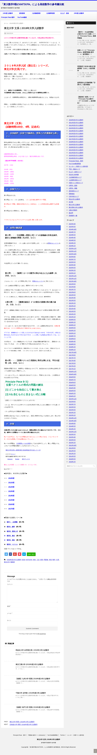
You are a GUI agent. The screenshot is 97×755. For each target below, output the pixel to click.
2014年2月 (72, 429)
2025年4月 (72, 224)
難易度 (12, 562)
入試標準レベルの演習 (23, 443)
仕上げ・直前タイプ (75, 172)
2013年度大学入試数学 (76, 128)
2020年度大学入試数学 (76, 147)
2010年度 (11, 478)
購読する (70, 23)
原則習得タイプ (74, 191)
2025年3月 (72, 227)
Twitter (62, 735)
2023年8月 (72, 257)
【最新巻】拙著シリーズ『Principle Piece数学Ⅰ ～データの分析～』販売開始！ (86, 100)
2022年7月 (72, 289)
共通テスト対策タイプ (76, 183)
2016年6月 (72, 382)
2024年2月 (72, 243)
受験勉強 (71, 194)
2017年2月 (72, 366)
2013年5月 (72, 434)
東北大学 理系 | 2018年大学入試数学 (22, 722)
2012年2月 (72, 453)
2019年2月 (72, 330)
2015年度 (11, 500)
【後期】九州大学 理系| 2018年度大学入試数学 (33, 679)
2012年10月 (72, 445)
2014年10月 (72, 421)
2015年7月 (72, 404)
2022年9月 (72, 284)
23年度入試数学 (79, 13)
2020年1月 (72, 325)
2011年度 (11, 482)
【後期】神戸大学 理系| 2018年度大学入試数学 (33, 707)
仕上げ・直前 (64, 13)
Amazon (10, 459)
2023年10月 (72, 254)
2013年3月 (72, 440)
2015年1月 (72, 415)
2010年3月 (72, 459)
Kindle (17, 459)
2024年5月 (72, 235)
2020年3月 (72, 319)
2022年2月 (72, 303)
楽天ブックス (26, 459)
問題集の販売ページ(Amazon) (36, 735)
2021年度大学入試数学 (76, 150)
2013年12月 (72, 432)
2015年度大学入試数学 (76, 133)
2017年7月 (72, 358)
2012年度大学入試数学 (76, 125)
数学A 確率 (11, 527)
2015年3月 (72, 410)
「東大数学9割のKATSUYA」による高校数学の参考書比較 (32, 4)
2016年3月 (72, 391)
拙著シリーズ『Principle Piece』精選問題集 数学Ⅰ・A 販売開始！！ (85, 52)
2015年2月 (72, 412)
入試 (38, 560)
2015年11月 (72, 399)
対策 (50, 560)
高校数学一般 (73, 215)
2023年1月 (72, 273)
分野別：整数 (73, 188)
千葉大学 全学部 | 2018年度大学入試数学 (31, 693)
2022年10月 (72, 281)
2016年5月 (72, 385)
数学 (54, 560)
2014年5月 (72, 426)
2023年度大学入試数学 (76, 155)
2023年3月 (72, 268)
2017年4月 (72, 361)
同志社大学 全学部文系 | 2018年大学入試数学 (32, 650)
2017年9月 (72, 355)
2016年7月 (72, 380)
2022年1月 (72, 306)
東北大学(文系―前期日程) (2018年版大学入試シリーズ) (23, 450)
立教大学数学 (73, 210)
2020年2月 (72, 322)
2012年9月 (72, 448)
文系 (57, 560)
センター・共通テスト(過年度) (78, 166)
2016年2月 (72, 393)
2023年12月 (72, 248)
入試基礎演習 (36, 13)
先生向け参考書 (74, 174)
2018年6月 (72, 339)
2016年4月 (72, 388)
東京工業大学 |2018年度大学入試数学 (29, 664)
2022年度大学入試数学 (76, 153)
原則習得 (22, 13)
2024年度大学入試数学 (76, 158)
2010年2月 (72, 462)
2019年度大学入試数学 (76, 144)
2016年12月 (72, 371)
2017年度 (11, 509)
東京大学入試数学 (74, 205)
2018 (23, 560)
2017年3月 (72, 363)
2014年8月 (72, 423)
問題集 (46, 560)
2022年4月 (72, 298)
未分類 (71, 202)
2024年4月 (72, 237)
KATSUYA (29, 560)
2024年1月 (72, 246)
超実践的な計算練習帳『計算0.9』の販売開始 (86, 84)
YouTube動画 (22, 17)
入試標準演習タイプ (75, 180)
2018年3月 (72, 344)
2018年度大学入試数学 (14, 560)
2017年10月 (72, 352)
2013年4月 (72, 437)
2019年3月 (72, 328)
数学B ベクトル (12, 544)
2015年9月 (72, 402)
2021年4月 (72, 309)
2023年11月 (72, 251)
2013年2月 (72, 443)
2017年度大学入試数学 (76, 139)
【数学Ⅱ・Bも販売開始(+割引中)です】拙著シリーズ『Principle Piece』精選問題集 (86, 35)
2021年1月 (72, 317)
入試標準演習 (50, 13)
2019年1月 (72, 333)
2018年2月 (72, 347)
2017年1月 (72, 369)
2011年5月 (72, 456)
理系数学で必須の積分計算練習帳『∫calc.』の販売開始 (86, 68)
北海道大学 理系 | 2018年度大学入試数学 (24, 724)
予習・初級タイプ (74, 169)
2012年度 (11, 487)
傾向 (34, 560)
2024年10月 (72, 229)
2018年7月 (72, 336)
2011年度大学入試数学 (76, 123)
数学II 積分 (11, 540)
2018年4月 (72, 341)
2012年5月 (72, 451)
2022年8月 (72, 287)
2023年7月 (72, 259)
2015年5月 (72, 407)
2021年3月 (72, 311)
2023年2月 (72, 270)
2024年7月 (72, 232)
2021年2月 (72, 314)
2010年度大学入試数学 (76, 120)
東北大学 (7, 562)
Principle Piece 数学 (8, 17)
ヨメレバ (13, 454)
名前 (9, 606)
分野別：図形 (73, 185)
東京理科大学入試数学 (76, 207)
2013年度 (11, 491)
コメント (10, 584)
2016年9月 (72, 377)
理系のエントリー (53, 243)
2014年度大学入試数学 (76, 131)
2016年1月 (72, 396)
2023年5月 (72, 262)
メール (9, 613)
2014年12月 (72, 418)
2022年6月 (72, 292)
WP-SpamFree (41, 633)
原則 (41, 560)
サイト (9, 620)
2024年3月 (72, 240)
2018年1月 (72, 350)
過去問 (71, 213)
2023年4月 (72, 265)
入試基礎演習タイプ (75, 177)
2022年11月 (72, 278)
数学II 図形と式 (12, 531)
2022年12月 (72, 276)
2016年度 (11, 504)
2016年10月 (72, 374)
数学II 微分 (11, 536)
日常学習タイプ (74, 196)
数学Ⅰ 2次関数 (12, 522)
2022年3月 (72, 300)
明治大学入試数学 (74, 199)
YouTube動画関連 (75, 164)
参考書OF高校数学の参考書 (48, 742)
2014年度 (11, 495)
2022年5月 (72, 295)
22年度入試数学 (8, 13)
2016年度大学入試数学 (76, 136)
